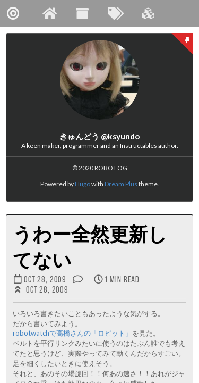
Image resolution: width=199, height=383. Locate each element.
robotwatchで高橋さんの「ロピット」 (72, 333)
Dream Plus (121, 184)
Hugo (82, 184)
